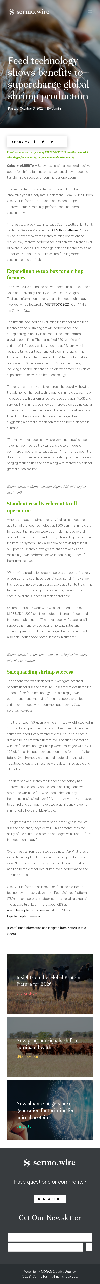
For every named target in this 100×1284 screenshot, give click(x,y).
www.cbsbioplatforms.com (26, 910)
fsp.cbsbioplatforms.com (24, 916)
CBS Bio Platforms (65, 230)
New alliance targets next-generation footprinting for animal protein (45, 1110)
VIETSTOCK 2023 (57, 304)
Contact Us (50, 1199)
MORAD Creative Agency (58, 1272)
